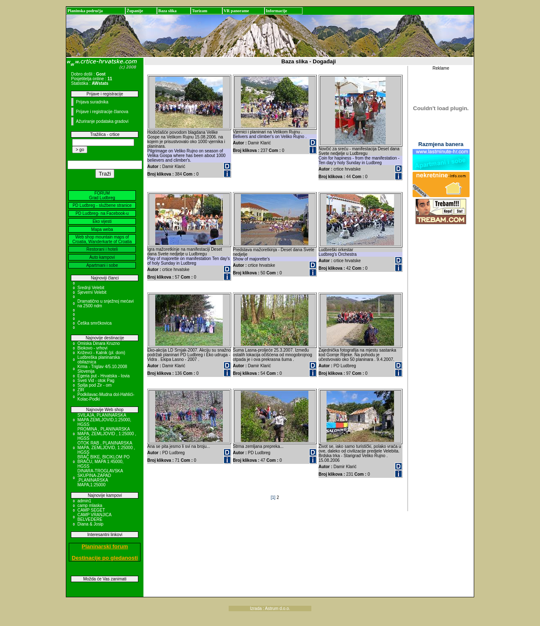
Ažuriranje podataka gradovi (102, 121)
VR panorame (236, 10)
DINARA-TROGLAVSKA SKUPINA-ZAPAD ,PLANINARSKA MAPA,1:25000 (100, 478)
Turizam (199, 10)
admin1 (84, 501)
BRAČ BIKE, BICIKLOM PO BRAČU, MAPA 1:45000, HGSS (103, 462)
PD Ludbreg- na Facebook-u (102, 213)
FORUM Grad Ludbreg (102, 195)
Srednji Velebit (90, 287)
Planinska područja (85, 10)
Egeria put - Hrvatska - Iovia (103, 376)
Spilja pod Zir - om (94, 385)
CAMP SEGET (91, 510)
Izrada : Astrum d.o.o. (270, 608)
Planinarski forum (105, 546)
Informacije (276, 10)
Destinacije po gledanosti (105, 558)
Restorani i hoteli (102, 249)
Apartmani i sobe (102, 265)
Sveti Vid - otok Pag (95, 380)
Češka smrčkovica (94, 323)
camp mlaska (89, 505)
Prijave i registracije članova (102, 111)
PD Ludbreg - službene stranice (102, 205)
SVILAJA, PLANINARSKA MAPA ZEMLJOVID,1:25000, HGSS (104, 420)
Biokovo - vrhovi (92, 348)
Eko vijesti (101, 221)
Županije (135, 10)
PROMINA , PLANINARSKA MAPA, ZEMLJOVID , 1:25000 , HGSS (106, 434)
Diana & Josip (90, 524)
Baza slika (167, 10)
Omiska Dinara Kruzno (98, 343)
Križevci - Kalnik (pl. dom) (101, 352)
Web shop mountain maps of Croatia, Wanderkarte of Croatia (102, 239)
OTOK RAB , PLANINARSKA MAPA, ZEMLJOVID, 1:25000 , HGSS (106, 448)
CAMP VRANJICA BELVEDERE (94, 517)
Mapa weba (102, 229)
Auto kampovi (102, 257)
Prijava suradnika (92, 102)
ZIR (80, 390)
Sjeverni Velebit (91, 292)
